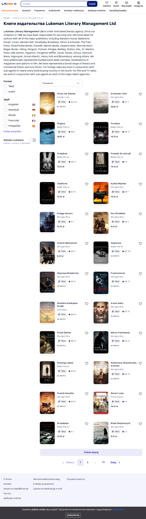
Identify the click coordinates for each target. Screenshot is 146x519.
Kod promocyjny (10, 10)
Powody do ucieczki (121, 153)
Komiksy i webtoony (74, 10)
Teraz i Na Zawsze (66, 93)
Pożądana (62, 153)
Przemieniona (118, 273)
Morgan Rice (117, 97)
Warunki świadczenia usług (46, 479)
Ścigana (61, 123)
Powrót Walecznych (67, 243)
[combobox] (54, 4)
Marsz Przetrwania (120, 332)
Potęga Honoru (65, 213)
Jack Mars (62, 309)
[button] (115, 462)
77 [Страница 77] (103, 462)
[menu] (61, 83)
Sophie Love (63, 97)
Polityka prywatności (43, 484)
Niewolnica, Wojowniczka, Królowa (124, 364)
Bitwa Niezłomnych (120, 423)
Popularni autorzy (76, 479)
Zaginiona (116, 243)
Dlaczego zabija (65, 362)
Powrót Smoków (65, 393)
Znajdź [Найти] (92, 4)
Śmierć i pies (117, 393)
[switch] (33, 140)
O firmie (8, 479)
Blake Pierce (63, 127)
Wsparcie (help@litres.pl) (16, 488)
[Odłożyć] (87, 94)
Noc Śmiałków (118, 213)
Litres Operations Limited (73, 508)
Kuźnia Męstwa (118, 183)
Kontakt (7, 484)
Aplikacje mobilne (96, 10)
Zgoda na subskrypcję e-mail (47, 488)
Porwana (115, 123)
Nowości (26, 10)
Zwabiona (62, 183)
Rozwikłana (63, 423)
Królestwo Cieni (119, 93)
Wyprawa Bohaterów (67, 273)
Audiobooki (54, 10)
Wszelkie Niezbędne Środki (67, 305)
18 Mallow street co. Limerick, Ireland (72, 511)
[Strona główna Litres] (9, 4)
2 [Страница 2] (87, 462)
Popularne (39, 10)
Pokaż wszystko (12, 131)
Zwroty (7, 493)
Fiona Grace (117, 396)
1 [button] (80, 462)
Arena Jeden (117, 303)
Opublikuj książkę (117, 10)
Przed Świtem (64, 332)
